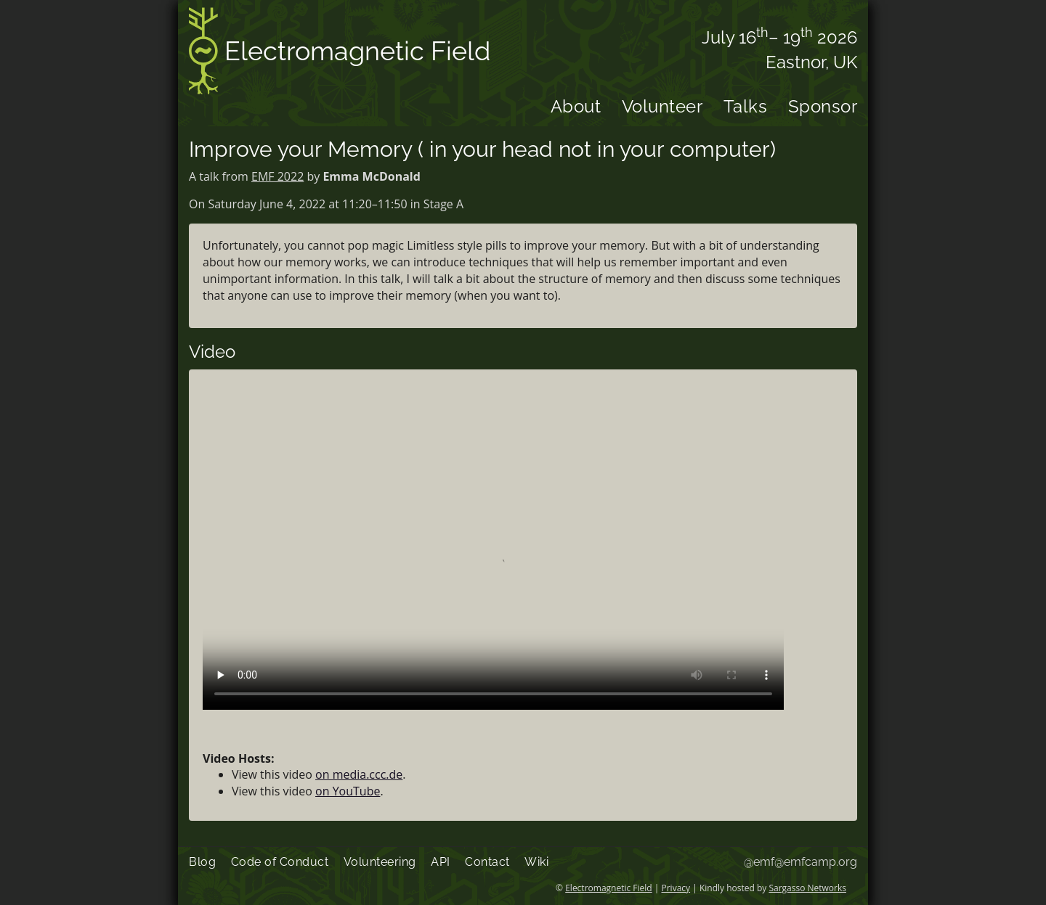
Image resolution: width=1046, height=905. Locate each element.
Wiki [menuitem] (536, 862)
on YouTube (347, 791)
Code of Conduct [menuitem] (280, 862)
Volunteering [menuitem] (380, 862)
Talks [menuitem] (745, 106)
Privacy (676, 888)
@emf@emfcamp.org (800, 862)
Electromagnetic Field (339, 53)
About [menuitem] (576, 106)
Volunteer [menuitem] (662, 106)
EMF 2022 (277, 176)
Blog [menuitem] (202, 862)
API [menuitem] (440, 862)
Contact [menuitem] (487, 862)
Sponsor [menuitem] (823, 106)
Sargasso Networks (807, 888)
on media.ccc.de (358, 774)
